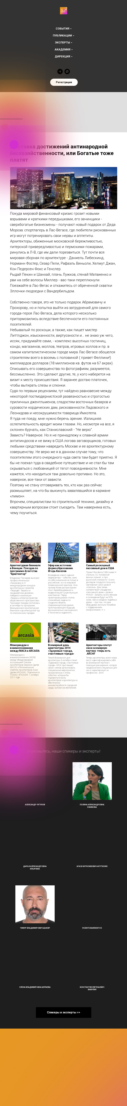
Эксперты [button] (62, 42)
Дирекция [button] (62, 56)
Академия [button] (62, 49)
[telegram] (60, 71)
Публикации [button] (62, 35)
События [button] (62, 28)
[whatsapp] (67, 71)
